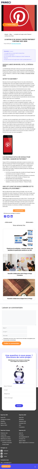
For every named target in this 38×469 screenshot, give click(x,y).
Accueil (6, 34)
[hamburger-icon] (35, 467)
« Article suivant (8, 222)
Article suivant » (29, 222)
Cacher (11, 51)
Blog (11, 34)
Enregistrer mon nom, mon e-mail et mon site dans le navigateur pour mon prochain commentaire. (19, 339)
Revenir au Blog (10, 24)
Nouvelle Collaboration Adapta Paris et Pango (19, 298)
